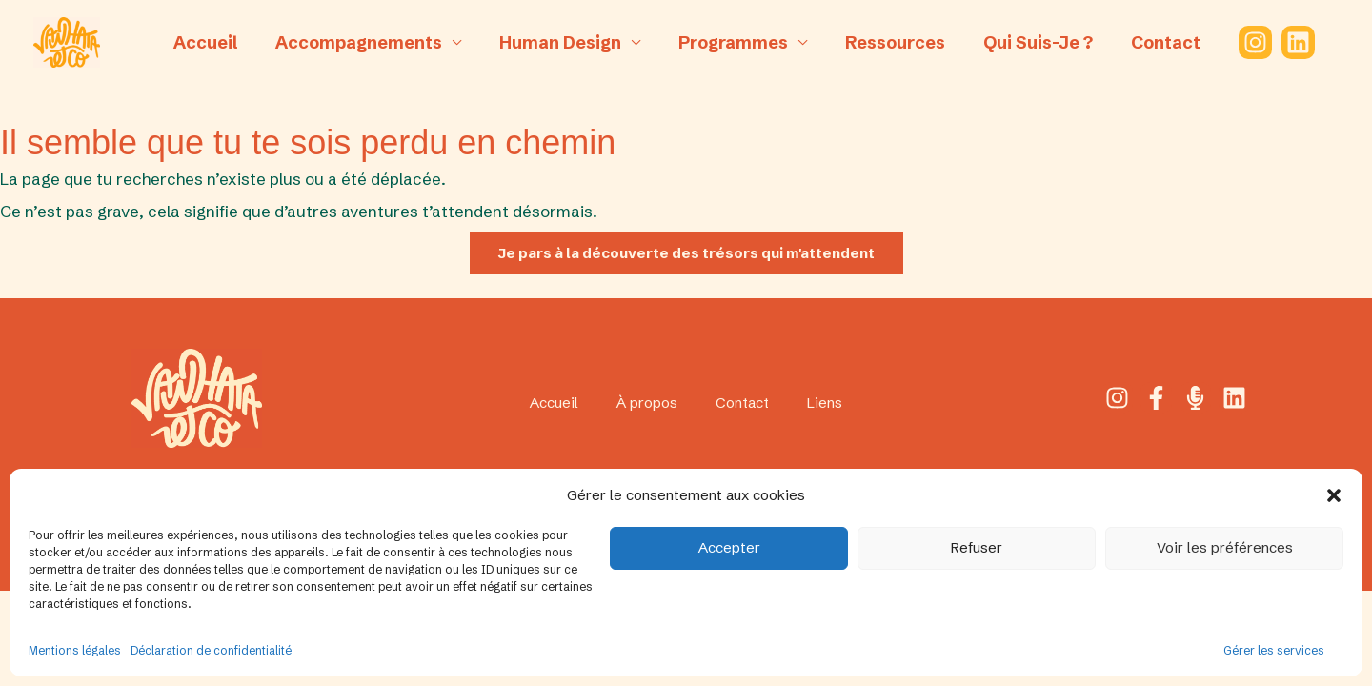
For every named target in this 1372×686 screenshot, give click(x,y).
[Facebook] (1155, 398)
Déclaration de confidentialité (211, 650)
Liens (834, 403)
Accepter (729, 547)
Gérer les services (1273, 650)
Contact (1153, 42)
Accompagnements (365, 42)
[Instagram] (1241, 42)
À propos (646, 403)
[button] (1333, 495)
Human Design (563, 42)
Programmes (732, 42)
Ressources (890, 42)
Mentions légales (75, 650)
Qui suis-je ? (1029, 42)
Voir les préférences (1225, 547)
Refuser (976, 547)
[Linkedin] (1284, 42)
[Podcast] (1196, 398)
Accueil (216, 42)
